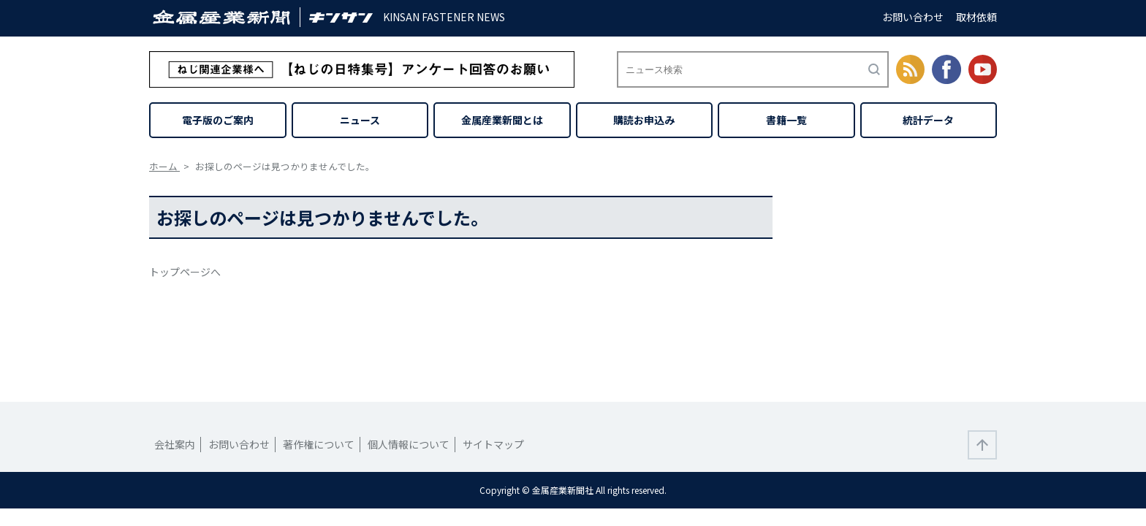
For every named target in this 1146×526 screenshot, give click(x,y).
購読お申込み (644, 120)
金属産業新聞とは (502, 120)
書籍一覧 (786, 120)
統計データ (928, 120)
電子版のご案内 (218, 120)
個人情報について (408, 444)
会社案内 (174, 444)
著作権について (318, 444)
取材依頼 (976, 16)
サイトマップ (493, 444)
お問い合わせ (913, 16)
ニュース (360, 120)
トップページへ (185, 271)
